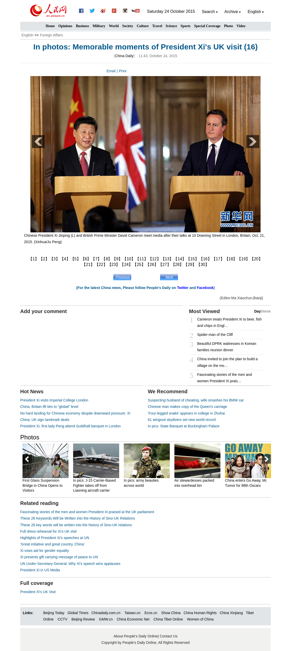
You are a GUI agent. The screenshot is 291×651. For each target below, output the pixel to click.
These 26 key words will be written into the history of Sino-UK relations (76, 525)
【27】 (164, 264)
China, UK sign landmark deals (44, 420)
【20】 (256, 259)
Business (82, 26)
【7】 (96, 259)
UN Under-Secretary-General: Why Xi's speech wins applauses (70, 564)
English (27, 35)
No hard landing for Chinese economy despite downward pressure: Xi (75, 413)
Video (241, 26)
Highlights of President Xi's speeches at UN (54, 538)
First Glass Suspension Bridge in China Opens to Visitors (42, 485)
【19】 (243, 259)
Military (99, 26)
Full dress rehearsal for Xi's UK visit (48, 531)
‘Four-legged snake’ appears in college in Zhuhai (186, 413)
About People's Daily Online (136, 636)
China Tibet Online (168, 619)
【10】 (128, 259)
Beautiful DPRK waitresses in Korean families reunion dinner (226, 347)
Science (171, 26)
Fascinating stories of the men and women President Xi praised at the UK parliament (87, 512)
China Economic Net (133, 619)
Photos (29, 437)
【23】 (113, 264)
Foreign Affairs (51, 35)
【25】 (139, 264)
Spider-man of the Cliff (215, 335)
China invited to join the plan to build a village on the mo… (227, 362)
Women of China (200, 619)
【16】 (205, 259)
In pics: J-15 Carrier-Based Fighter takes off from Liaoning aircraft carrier (94, 485)
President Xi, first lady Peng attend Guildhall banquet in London (70, 426)
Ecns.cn (150, 613)
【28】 (177, 264)
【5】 (75, 259)
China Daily (124, 56)
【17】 (218, 259)
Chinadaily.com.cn (106, 613)
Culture (143, 26)
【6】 (86, 259)
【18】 (231, 259)
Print (122, 71)
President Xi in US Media (40, 570)
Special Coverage (207, 26)
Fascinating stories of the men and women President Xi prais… (224, 378)
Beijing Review (83, 619)
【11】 (141, 259)
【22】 (101, 264)
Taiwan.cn (132, 613)
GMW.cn (106, 619)
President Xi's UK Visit (38, 592)
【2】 (44, 259)
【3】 (54, 259)
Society (127, 26)
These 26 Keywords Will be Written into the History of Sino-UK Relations (77, 518)
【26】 (152, 264)
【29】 (190, 264)
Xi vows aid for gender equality (44, 551)
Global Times (78, 613)
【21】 (88, 264)
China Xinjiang (231, 613)
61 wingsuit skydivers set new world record (182, 420)
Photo (228, 26)
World (114, 26)
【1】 (33, 259)
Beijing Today (53, 613)
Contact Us (168, 636)
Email (111, 71)
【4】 (65, 259)
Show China (171, 613)
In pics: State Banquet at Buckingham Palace (183, 426)
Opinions (65, 26)
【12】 (154, 259)
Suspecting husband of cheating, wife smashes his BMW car (196, 400)
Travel (157, 26)
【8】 (107, 259)
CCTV (62, 619)
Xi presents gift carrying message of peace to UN (59, 557)
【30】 (202, 264)
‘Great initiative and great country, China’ (52, 544)
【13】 (167, 259)
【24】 (126, 264)
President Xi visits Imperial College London (54, 400)
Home (50, 26)
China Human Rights (200, 613)
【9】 (117, 259)
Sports (186, 26)
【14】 (179, 259)
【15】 (192, 259)
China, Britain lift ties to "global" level (49, 407)
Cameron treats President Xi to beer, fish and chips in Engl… (229, 322)
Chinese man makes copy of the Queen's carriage (187, 407)
